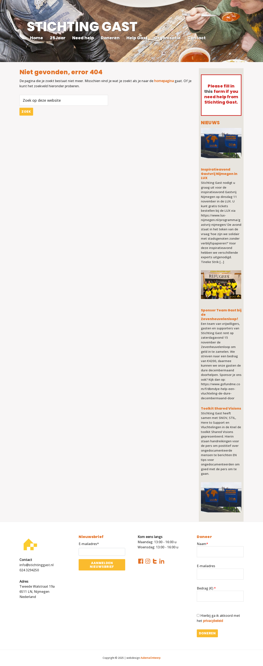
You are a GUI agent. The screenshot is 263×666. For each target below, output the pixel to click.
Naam (202, 544)
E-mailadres (206, 566)
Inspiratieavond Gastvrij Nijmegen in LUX (219, 173)
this (208, 91)
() (212, 588)
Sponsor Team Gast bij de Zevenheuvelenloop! (221, 314)
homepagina (164, 81)
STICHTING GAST (82, 26)
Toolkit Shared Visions (221, 409)
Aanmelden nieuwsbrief (102, 565)
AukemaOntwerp (150, 658)
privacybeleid (213, 620)
